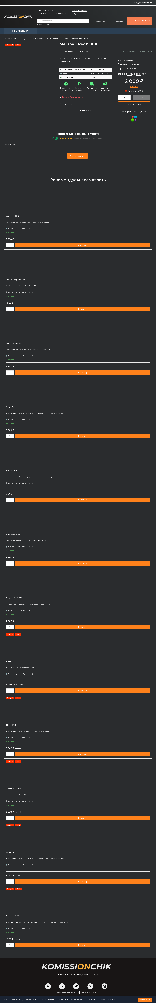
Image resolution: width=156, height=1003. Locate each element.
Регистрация (146, 3)
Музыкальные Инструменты (34, 38)
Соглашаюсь (145, 1000)
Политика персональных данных (67, 993)
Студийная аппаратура (58, 38)
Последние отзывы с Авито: (78, 134)
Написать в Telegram (134, 73)
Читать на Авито (77, 156)
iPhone (47, 24)
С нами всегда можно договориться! (52, 14)
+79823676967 (79, 10)
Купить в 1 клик (134, 104)
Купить (141, 97)
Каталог (16, 38)
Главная (7, 38)
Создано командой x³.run (88, 993)
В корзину (82, 245)
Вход (136, 3)
